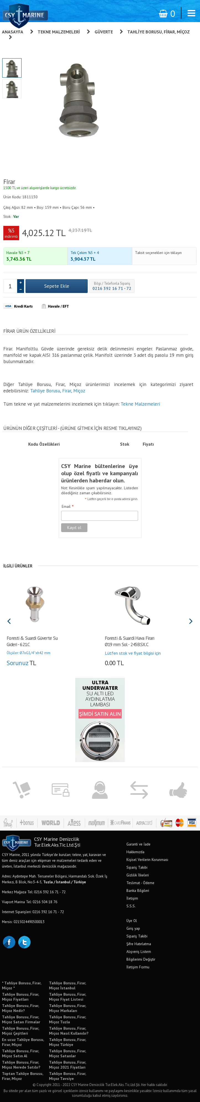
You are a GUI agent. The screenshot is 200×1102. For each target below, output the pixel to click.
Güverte (104, 32)
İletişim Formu (137, 966)
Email (68, 506)
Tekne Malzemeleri (59, 32)
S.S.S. (131, 905)
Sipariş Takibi (136, 867)
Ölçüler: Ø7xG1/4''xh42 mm (28, 652)
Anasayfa (12, 32)
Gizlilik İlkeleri (137, 875)
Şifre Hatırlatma (138, 943)
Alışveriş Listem (138, 951)
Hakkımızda (135, 851)
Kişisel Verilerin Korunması (147, 859)
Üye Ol (131, 920)
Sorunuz (17, 663)
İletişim (132, 898)
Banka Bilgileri (137, 890)
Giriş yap (133, 928)
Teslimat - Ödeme (140, 882)
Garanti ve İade (138, 844)
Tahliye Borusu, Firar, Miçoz (57, 390)
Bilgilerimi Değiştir (140, 959)
